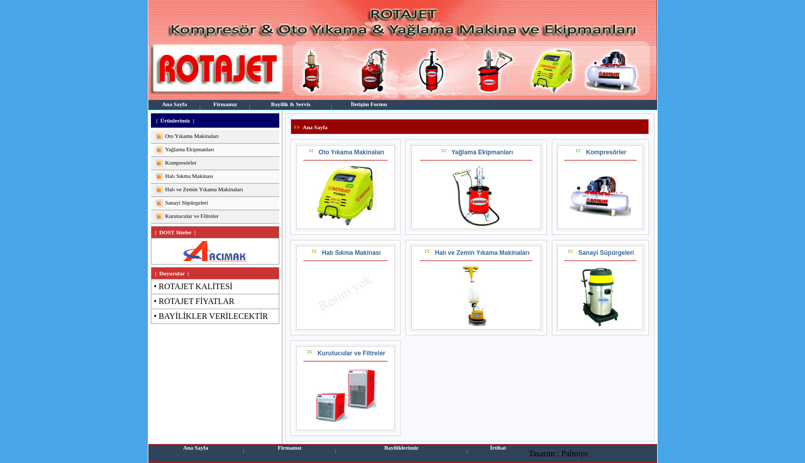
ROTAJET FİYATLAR (196, 301)
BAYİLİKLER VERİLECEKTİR (213, 316)
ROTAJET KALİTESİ (196, 286)
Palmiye (574, 453)
